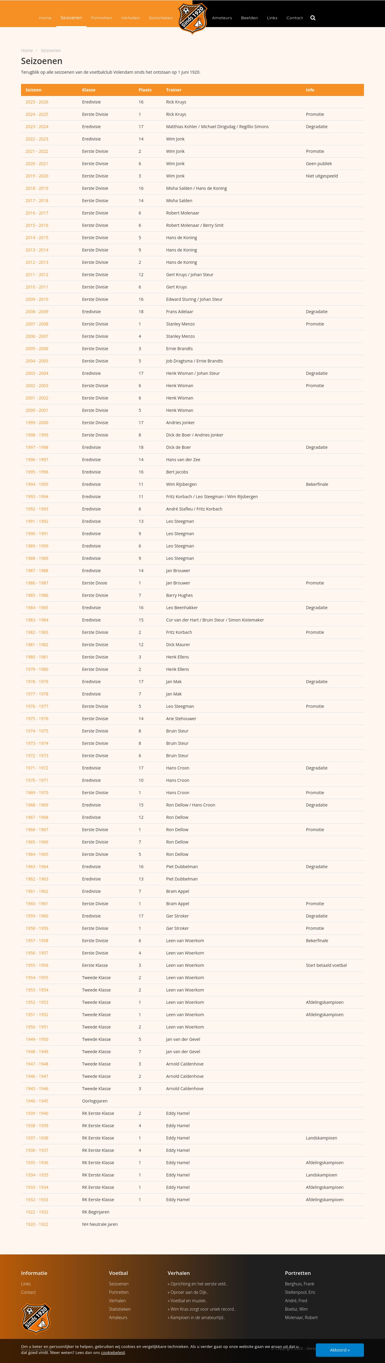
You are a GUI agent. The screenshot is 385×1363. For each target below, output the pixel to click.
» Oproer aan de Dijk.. (188, 1292)
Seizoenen (71, 17)
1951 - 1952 (37, 1014)
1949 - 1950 (37, 1039)
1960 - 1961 (37, 903)
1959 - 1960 (37, 916)
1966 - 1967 (37, 829)
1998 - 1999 (37, 435)
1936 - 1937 (37, 1150)
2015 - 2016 (37, 225)
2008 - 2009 (37, 311)
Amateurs (222, 17)
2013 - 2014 (37, 250)
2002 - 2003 (37, 385)
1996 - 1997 (37, 459)
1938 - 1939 (37, 1125)
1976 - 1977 (37, 706)
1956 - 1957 (37, 953)
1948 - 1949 (37, 1051)
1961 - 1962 (37, 891)
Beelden (249, 17)
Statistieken (161, 17)
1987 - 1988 (37, 570)
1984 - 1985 (37, 607)
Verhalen (130, 17)
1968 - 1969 (37, 805)
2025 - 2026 (37, 102)
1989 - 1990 (37, 546)
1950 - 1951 (37, 1027)
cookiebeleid (113, 1352)
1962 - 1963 (37, 879)
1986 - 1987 (37, 583)
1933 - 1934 (37, 1187)
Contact (295, 17)
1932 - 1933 (37, 1199)
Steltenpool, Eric (300, 1292)
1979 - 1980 (37, 669)
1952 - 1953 (37, 1002)
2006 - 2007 (37, 336)
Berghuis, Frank (299, 1284)
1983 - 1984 (37, 620)
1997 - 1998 (37, 447)
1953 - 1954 (37, 990)
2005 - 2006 (37, 348)
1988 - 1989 (37, 558)
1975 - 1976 (37, 718)
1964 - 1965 (37, 854)
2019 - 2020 (37, 176)
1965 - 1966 (37, 842)
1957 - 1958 (37, 940)
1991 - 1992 (37, 521)
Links (272, 17)
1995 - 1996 (37, 472)
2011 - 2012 (37, 274)
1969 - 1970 (37, 792)
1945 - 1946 (37, 1088)
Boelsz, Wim (296, 1309)
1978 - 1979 (37, 681)
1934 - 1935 (37, 1175)
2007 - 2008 (37, 324)
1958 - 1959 (37, 928)
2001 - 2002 (37, 398)
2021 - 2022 (37, 151)
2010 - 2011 (37, 287)
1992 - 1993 (37, 509)
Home (45, 17)
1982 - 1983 (37, 632)
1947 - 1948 (37, 1064)
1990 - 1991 (37, 533)
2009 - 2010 (37, 299)
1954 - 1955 (37, 977)
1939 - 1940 (37, 1113)
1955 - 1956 (37, 965)
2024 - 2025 (37, 114)
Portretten (101, 17)
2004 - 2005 (37, 361)
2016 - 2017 (37, 213)
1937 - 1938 (37, 1138)
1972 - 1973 (37, 755)
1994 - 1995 (37, 484)
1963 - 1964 (37, 866)
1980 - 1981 (37, 657)
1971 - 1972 (37, 768)
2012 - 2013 (37, 262)
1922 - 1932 (37, 1212)
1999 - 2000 (37, 422)
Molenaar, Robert (301, 1317)
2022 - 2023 (37, 139)
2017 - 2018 (37, 200)
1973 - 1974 (37, 743)
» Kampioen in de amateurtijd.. (196, 1317)
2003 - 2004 (37, 373)
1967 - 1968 (37, 817)
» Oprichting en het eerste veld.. (198, 1284)
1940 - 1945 (37, 1101)
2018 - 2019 (37, 188)
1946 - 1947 (37, 1076)
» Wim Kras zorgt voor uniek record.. (202, 1309)
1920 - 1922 (37, 1224)
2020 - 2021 (37, 163)
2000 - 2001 (37, 410)
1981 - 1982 (37, 644)
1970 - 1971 (37, 780)
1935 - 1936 (37, 1162)
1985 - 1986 (37, 595)
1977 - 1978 (37, 694)
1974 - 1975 (37, 731)
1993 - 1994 (37, 496)
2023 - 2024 (37, 126)
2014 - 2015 (37, 237)
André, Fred (296, 1300)
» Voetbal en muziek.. (188, 1300)
